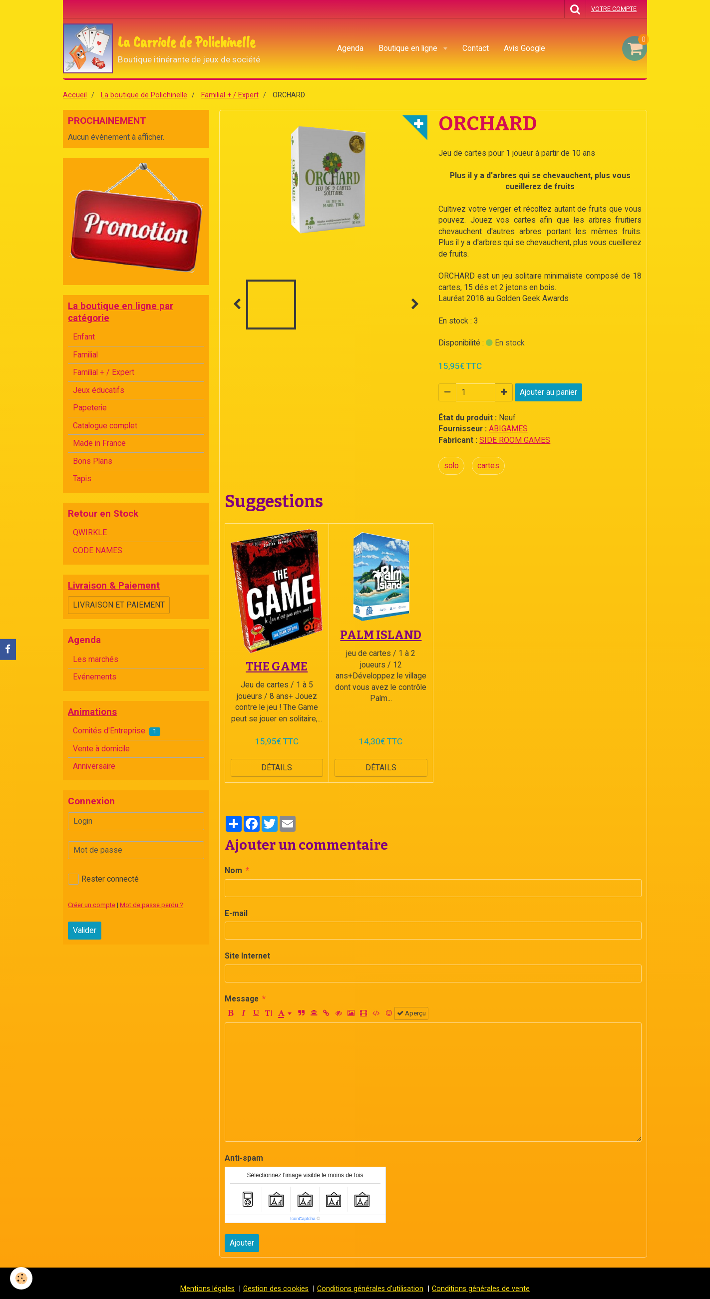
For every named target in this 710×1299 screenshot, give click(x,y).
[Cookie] (21, 1278)
